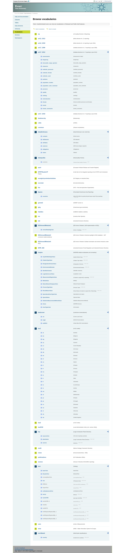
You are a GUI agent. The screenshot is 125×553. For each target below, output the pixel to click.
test (39, 466)
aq (39, 34)
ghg (39, 207)
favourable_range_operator (50, 63)
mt (43, 391)
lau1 (39, 328)
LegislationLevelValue (48, 274)
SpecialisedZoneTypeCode (50, 294)
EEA (22, 1)
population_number (48, 82)
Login (96, 1)
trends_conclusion (48, 108)
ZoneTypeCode (47, 307)
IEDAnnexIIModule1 (44, 225)
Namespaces (18, 38)
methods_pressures (48, 69)
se (43, 407)
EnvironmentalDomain (48, 267)
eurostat (40, 183)
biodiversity (42, 118)
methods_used (47, 76)
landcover (41, 312)
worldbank (41, 533)
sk (43, 414)
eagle (44, 320)
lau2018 (40, 427)
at (43, 332)
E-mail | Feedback (20, 548)
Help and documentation (21, 16)
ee (43, 355)
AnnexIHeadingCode (48, 229)
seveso (40, 462)
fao (39, 187)
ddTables (45, 142)
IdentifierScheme (47, 270)
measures (45, 66)
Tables (17, 22)
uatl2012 (45, 323)
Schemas (17, 28)
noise (40, 453)
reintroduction (46, 98)
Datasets (17, 19)
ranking (45, 95)
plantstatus (46, 439)
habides (40, 212)
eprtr (39, 167)
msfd (39, 448)
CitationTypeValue (47, 260)
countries (45, 196)
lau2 (39, 422)
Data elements (19, 25)
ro (43, 404)
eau (44, 480)
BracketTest (46, 474)
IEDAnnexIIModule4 (44, 241)
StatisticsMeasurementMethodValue (52, 300)
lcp (39, 431)
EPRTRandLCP (43, 172)
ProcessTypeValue (47, 287)
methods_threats (47, 72)
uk (43, 417)
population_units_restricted (50, 85)
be (43, 336)
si (43, 411)
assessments (46, 56)
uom (39, 524)
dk (43, 352)
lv (43, 388)
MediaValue (46, 280)
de (43, 349)
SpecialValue (46, 297)
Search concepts (52, 29)
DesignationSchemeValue (49, 263)
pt (43, 401)
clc (43, 316)
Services (17, 35)
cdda (39, 123)
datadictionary (42, 132)
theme (44, 304)
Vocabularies (19, 32)
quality (44, 92)
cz (43, 345)
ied (39, 221)
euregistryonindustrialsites (47, 178)
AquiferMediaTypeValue (49, 256)
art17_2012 (41, 52)
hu (43, 371)
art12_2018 (41, 43)
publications (42, 457)
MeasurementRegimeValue (50, 277)
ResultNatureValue (48, 290)
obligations (46, 149)
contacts (45, 136)
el (43, 358)
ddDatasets (46, 139)
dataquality (41, 158)
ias (39, 216)
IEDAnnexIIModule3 (44, 235)
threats (44, 102)
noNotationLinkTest (48, 491)
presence (45, 89)
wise (39, 528)
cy (43, 342)
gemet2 (40, 203)
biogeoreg (45, 59)
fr (43, 368)
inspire (40, 252)
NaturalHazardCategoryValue (50, 284)
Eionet (21, 13)
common (41, 127)
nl (43, 394)
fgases (40, 192)
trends (44, 105)
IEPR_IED (41, 248)
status (44, 152)
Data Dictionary (27, 13)
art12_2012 (41, 38)
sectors (45, 442)
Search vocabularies (39, 29)
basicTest (45, 470)
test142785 (45, 497)
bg (43, 339)
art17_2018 (41, 114)
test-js (44, 494)
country (45, 537)
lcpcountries (46, 436)
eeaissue (45, 146)
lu (43, 385)
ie (43, 375)
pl (43, 398)
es (43, 362)
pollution (45, 79)
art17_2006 (41, 47)
